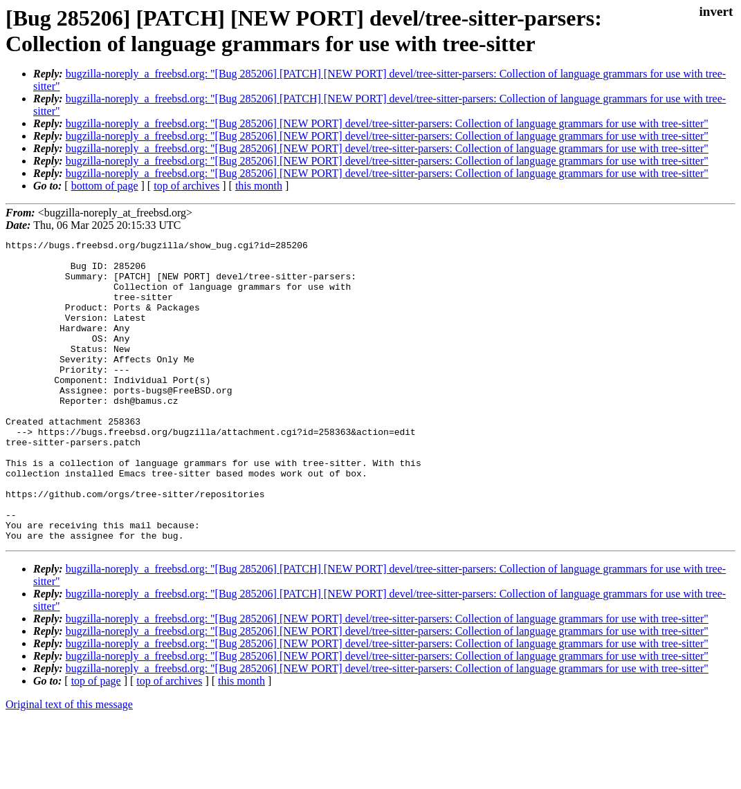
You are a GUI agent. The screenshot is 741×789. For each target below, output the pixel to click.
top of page (96, 741)
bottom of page (104, 186)
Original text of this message (69, 764)
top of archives (186, 186)
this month (258, 186)
